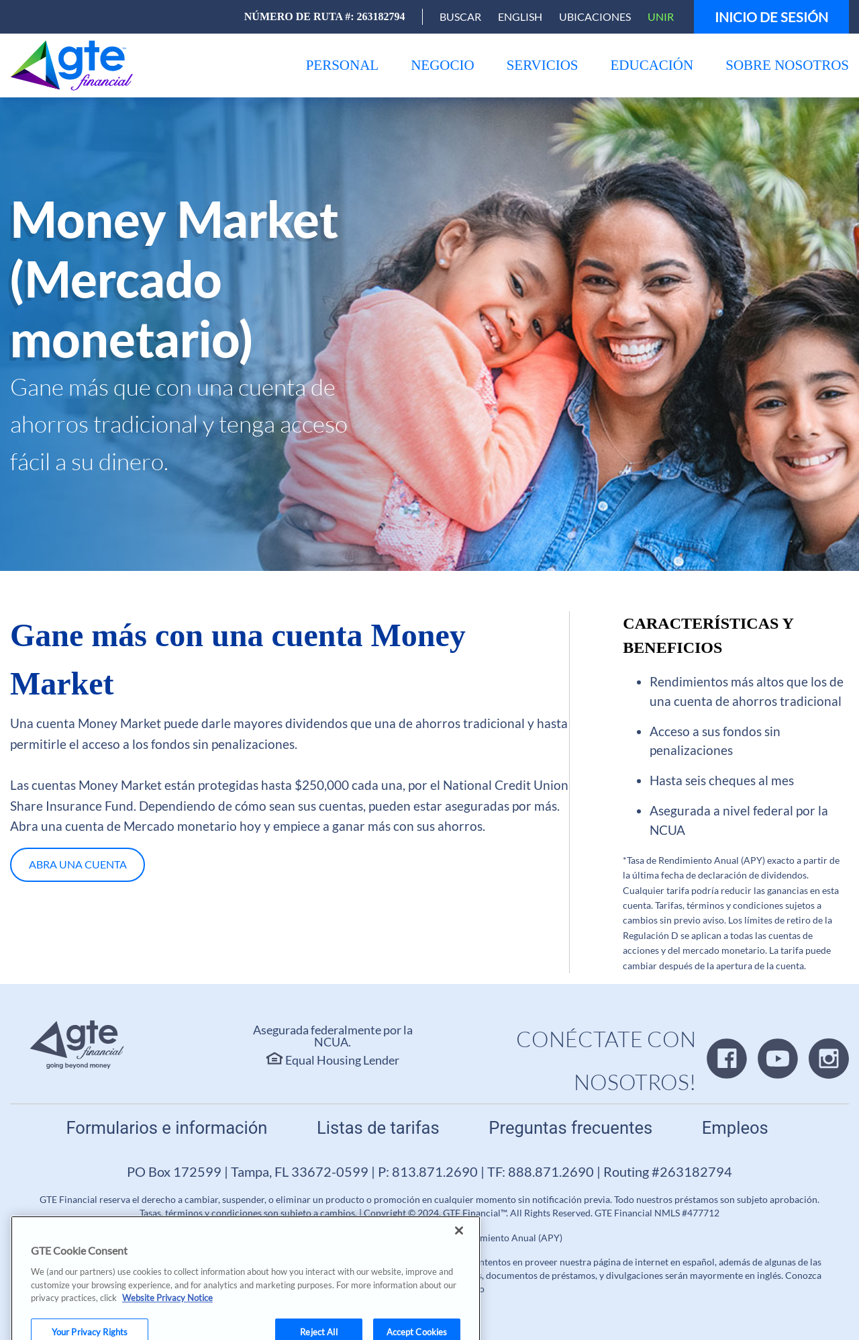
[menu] (342, 65)
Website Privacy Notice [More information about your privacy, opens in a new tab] (167, 1308)
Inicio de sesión (771, 17)
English (520, 16)
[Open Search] (460, 16)
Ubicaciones (595, 16)
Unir (661, 16)
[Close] (459, 1241)
